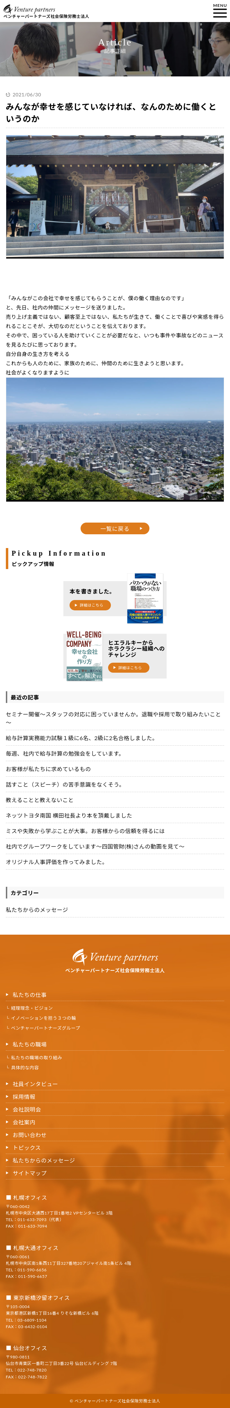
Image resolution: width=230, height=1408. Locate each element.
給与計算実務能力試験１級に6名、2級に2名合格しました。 (82, 738)
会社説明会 (27, 1109)
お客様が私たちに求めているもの (48, 769)
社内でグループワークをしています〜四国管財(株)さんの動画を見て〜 (95, 846)
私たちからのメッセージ (37, 909)
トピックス (27, 1147)
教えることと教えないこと (40, 800)
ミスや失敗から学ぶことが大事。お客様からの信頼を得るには (85, 831)
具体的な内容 (25, 1067)
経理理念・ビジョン (32, 1008)
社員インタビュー (35, 1084)
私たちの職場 (30, 1044)
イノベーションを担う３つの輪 (43, 1018)
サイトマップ (30, 1173)
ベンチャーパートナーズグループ (45, 1028)
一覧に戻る (114, 528)
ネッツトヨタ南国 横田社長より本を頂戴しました (69, 815)
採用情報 (24, 1096)
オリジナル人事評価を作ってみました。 (57, 862)
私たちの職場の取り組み (36, 1057)
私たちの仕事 (30, 994)
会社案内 (24, 1122)
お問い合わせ (30, 1135)
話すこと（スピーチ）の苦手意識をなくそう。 (65, 784)
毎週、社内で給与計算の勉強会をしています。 (65, 753)
